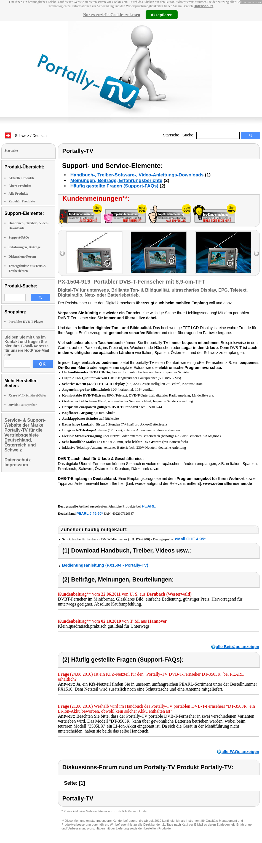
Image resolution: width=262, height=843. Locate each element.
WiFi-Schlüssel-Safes (27, 395)
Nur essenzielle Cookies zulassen (111, 14)
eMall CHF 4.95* (190, 539)
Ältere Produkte (20, 186)
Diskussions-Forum (22, 256)
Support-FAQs (19, 237)
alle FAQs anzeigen (240, 751)
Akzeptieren (161, 14)
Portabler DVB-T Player (26, 322)
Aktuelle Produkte (21, 178)
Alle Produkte (18, 193)
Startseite (171, 135)
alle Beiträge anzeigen (237, 646)
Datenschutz (203, 6)
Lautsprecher (23, 405)
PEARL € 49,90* (89, 513)
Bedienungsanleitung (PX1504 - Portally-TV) (105, 565)
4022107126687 (123, 514)
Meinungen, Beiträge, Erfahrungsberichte (116, 180)
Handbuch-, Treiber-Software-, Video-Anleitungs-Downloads (137, 175)
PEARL (149, 506)
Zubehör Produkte (22, 201)
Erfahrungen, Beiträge (25, 247)
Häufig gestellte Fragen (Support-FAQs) (114, 186)
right (256, 253)
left (62, 253)
